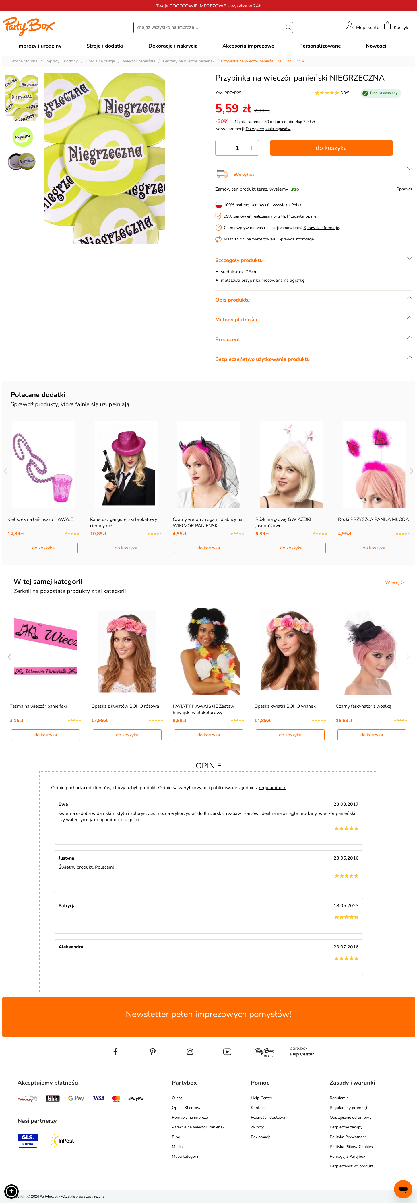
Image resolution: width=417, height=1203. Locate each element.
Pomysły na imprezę (190, 1117)
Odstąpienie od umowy (350, 1117)
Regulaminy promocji (348, 1107)
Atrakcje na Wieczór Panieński (198, 1127)
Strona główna (24, 61)
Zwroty (257, 1127)
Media (177, 1146)
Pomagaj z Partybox (347, 1156)
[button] (11, 1191)
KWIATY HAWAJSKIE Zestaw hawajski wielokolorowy (203, 709)
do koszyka (331, 148)
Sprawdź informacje (321, 227)
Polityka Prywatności (348, 1137)
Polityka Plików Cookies (351, 1146)
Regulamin (339, 1098)
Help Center (261, 1098)
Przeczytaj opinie (301, 216)
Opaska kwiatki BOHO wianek (285, 706)
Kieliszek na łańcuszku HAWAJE (40, 519)
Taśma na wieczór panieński (38, 706)
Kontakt (258, 1107)
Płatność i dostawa (268, 1117)
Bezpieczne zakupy (346, 1127)
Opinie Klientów (186, 1107)
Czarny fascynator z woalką (363, 706)
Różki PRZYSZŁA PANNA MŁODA (373, 519)
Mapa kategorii (185, 1156)
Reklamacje (261, 1137)
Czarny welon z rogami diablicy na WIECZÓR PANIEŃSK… (207, 522)
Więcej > (394, 582)
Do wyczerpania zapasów (268, 129)
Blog (176, 1137)
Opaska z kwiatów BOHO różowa (125, 706)
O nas (177, 1098)
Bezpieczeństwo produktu (353, 1166)
